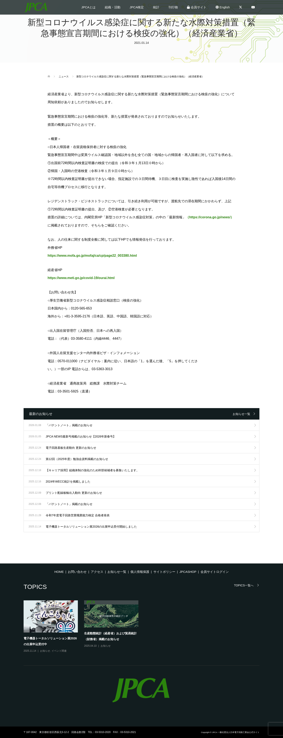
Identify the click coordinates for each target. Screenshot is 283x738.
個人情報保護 (139, 571)
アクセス (97, 571)
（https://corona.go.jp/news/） (210, 217)
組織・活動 (112, 7)
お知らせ (45, 650)
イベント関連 (59, 650)
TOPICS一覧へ (244, 585)
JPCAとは (88, 7)
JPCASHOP (187, 571)
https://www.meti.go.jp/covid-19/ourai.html (81, 278)
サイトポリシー (164, 571)
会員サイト (196, 7)
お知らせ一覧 (241, 414)
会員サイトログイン (215, 571)
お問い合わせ (77, 571)
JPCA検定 (137, 7)
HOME (59, 571)
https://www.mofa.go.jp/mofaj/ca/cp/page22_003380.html (92, 255)
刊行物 (173, 7)
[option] (145, 626)
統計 (156, 7)
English (223, 7)
